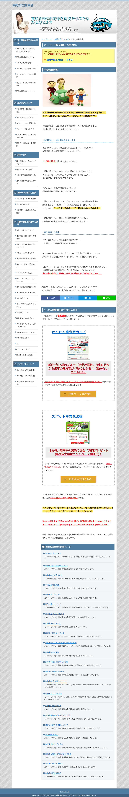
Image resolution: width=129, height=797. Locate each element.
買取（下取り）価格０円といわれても (26, 245)
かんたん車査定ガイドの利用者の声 (26, 136)
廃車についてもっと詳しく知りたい (26, 279)
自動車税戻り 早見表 (53, 773)
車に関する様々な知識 (24, 355)
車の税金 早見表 (51, 735)
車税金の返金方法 (52, 585)
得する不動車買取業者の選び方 (26, 84)
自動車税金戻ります (53, 594)
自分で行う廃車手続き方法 (26, 175)
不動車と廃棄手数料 (23, 63)
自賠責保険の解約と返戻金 (26, 258)
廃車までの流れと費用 (24, 169)
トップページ (46, 39)
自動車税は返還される (54, 575)
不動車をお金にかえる (24, 273)
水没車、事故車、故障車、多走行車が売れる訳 (26, 50)
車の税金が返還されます (54, 614)
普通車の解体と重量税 (54, 763)
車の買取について (22, 312)
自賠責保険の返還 (22, 204)
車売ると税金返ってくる (54, 633)
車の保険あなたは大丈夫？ (26, 332)
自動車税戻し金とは (53, 623)
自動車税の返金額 (52, 652)
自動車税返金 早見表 (53, 706)
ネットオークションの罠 (25, 129)
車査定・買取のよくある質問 (26, 144)
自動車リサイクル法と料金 (26, 199)
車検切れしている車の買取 (26, 68)
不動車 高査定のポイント (25, 117)
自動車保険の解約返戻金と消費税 (58, 754)
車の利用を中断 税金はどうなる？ (58, 715)
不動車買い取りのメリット (26, 57)
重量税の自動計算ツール (54, 672)
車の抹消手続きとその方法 (26, 292)
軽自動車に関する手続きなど (26, 265)
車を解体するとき (22, 338)
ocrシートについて (23, 349)
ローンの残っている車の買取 (26, 75)
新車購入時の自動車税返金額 (56, 662)
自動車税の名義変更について (56, 566)
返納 (18, 344)
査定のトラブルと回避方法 (26, 123)
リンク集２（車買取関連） (26, 376)
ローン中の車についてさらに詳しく (26, 305)
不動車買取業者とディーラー (26, 92)
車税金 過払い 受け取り (54, 744)
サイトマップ (64, 792)
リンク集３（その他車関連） (25, 383)
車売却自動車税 (22, 5)
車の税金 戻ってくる (53, 553)
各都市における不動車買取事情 (26, 237)
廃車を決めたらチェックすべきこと (26, 162)
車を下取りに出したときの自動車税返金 (61, 643)
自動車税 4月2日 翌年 (53, 693)
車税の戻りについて (53, 604)
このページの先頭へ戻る (110, 787)
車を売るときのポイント (25, 318)
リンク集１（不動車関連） (26, 370)
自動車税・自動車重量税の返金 (26, 211)
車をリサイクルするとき (25, 253)
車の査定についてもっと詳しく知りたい (26, 325)
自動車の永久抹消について (26, 287)
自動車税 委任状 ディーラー (56, 681)
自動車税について (61, 39)
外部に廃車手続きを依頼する (26, 182)
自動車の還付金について (25, 230)
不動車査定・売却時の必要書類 (26, 110)
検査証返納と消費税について (56, 725)
